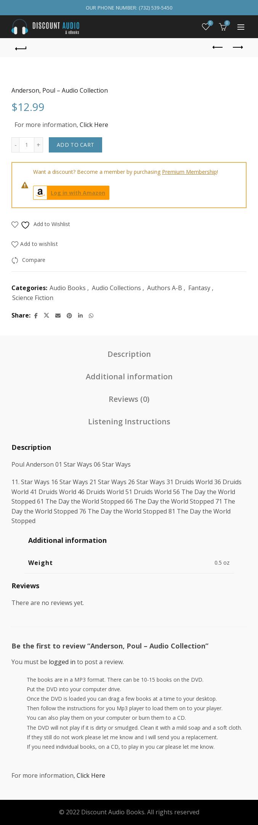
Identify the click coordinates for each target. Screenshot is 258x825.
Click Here (94, 124)
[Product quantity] (26, 144)
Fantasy (199, 288)
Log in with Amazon (69, 192)
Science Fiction (32, 298)
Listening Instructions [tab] (129, 421)
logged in (62, 662)
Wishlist (210, 23)
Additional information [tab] (129, 376)
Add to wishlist (39, 243)
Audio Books (68, 288)
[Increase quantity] (38, 144)
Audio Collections (116, 288)
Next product (237, 47)
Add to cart (75, 144)
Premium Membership (189, 171)
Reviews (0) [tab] (129, 399)
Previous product (218, 47)
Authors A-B (164, 288)
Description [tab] (129, 354)
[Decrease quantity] (15, 144)
